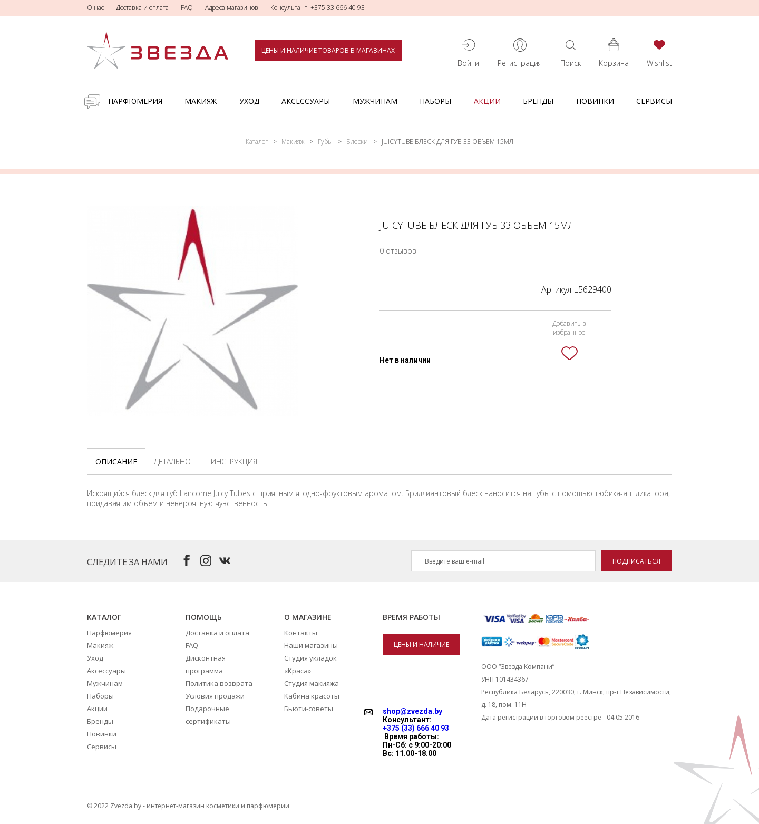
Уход (249, 101)
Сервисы (654, 101)
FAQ (187, 7)
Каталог (257, 141)
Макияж (200, 101)
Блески (357, 141)
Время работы (411, 617)
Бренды (538, 101)
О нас (95, 7)
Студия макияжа (311, 683)
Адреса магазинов (231, 7)
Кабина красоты (311, 696)
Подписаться (636, 561)
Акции (487, 101)
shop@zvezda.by (412, 711)
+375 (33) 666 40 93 (416, 728)
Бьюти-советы (308, 708)
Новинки (595, 101)
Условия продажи (215, 696)
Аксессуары (305, 101)
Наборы (435, 101)
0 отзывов (398, 251)
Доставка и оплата (142, 7)
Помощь (204, 617)
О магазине (308, 617)
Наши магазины (311, 645)
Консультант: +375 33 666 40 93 (317, 7)
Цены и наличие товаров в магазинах (328, 50)
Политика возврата (219, 683)
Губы (325, 141)
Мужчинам (375, 101)
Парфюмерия (135, 101)
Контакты (300, 632)
